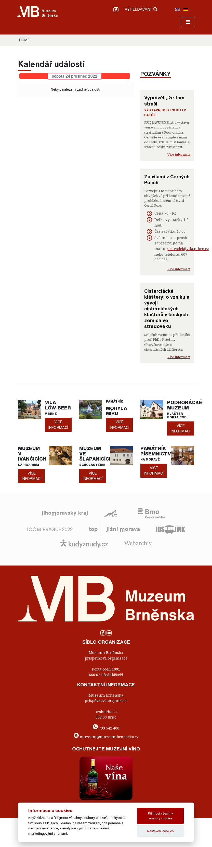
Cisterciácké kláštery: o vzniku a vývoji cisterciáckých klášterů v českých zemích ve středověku (166, 308)
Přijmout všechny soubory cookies (160, 815)
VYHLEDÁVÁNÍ (141, 9)
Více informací (178, 154)
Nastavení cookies (160, 831)
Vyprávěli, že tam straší (164, 100)
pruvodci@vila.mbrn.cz (188, 248)
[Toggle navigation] (188, 22)
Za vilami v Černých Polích (167, 179)
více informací (58, 424)
